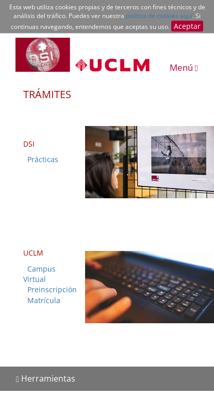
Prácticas (42, 159)
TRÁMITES (47, 94)
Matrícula (43, 300)
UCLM (33, 253)
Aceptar (187, 26)
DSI (29, 144)
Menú (184, 67)
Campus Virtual (39, 274)
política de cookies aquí (159, 15)
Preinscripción (52, 289)
